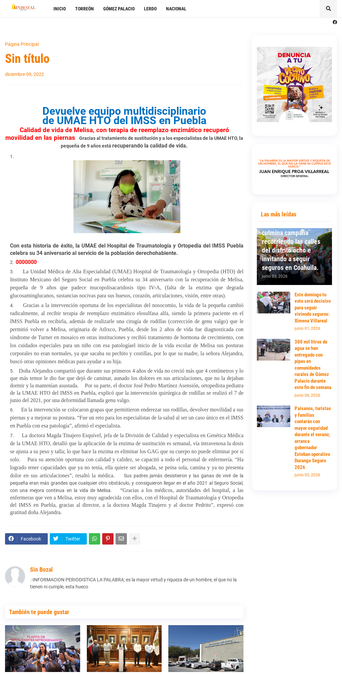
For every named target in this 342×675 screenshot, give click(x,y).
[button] (328, 8)
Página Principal (22, 44)
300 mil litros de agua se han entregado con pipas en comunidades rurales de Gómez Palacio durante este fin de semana (313, 365)
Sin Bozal (41, 569)
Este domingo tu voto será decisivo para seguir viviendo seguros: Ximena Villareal (313, 308)
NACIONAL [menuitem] (176, 8)
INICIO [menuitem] (59, 8)
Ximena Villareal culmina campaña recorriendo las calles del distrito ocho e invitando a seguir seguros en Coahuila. (291, 246)
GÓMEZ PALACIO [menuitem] (119, 8)
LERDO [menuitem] (150, 8)
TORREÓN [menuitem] (84, 8)
